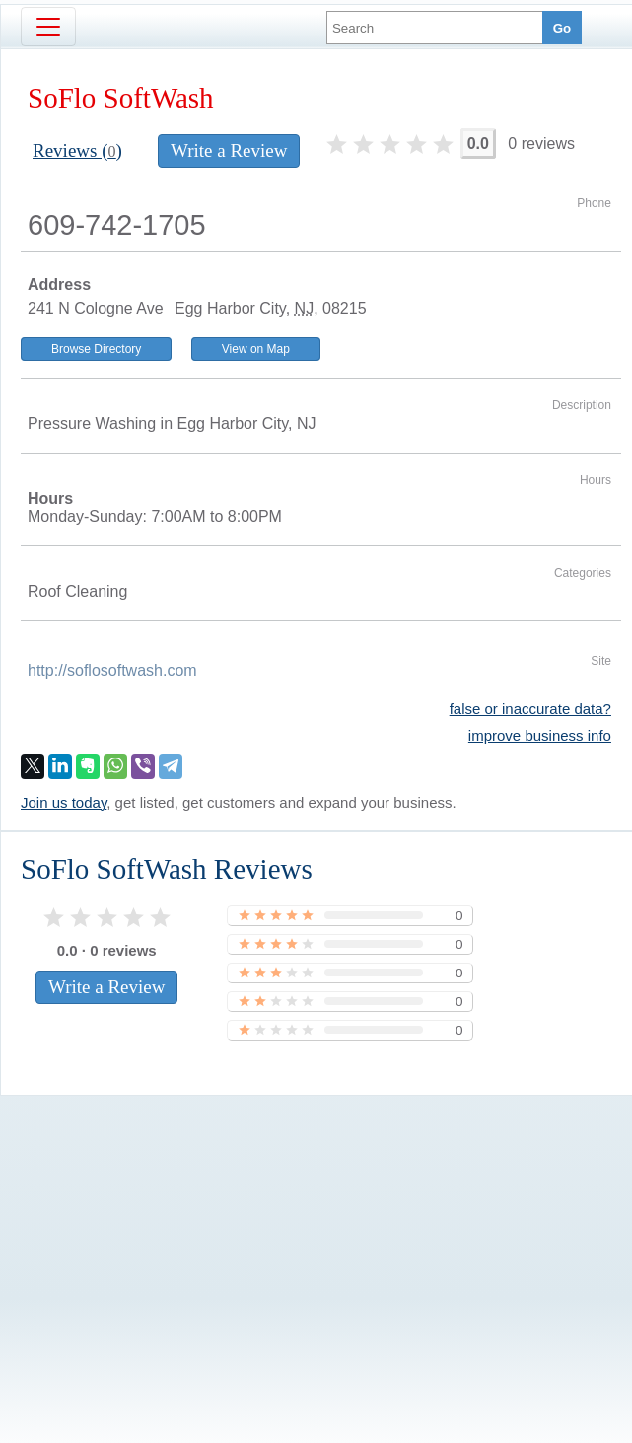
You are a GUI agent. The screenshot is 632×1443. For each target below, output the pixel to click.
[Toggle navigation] (48, 26)
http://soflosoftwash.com (112, 670)
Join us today (63, 802)
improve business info (539, 735)
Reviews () (77, 150)
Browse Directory (96, 349)
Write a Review (229, 150)
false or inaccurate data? (530, 708)
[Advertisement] (311, 1236)
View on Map (256, 349)
